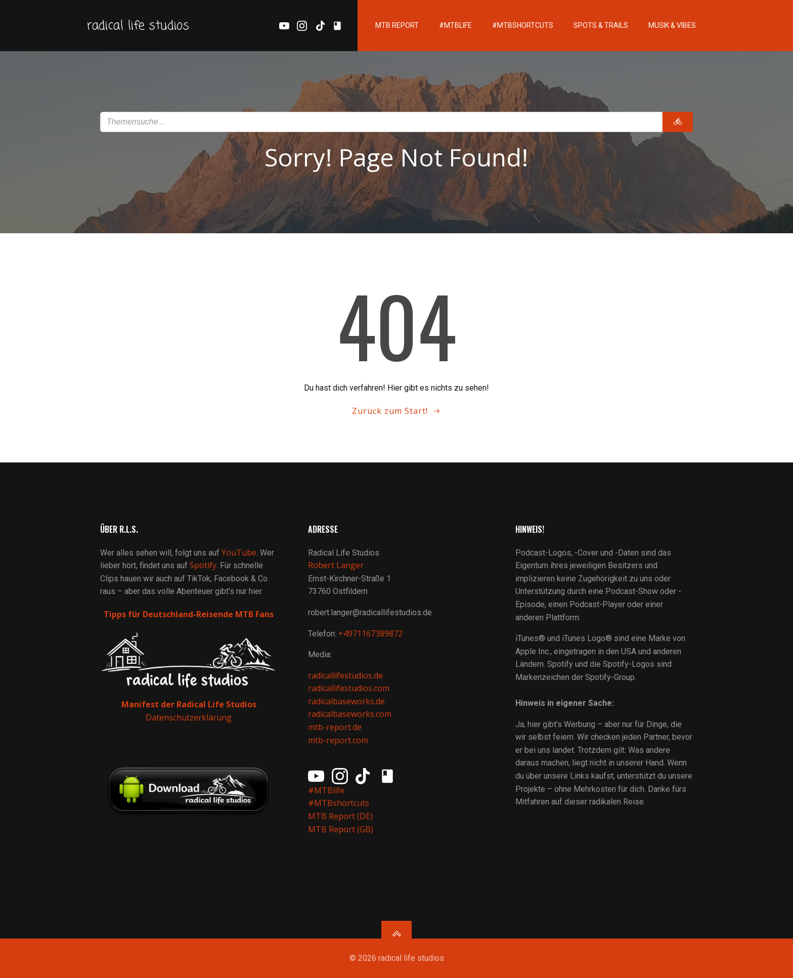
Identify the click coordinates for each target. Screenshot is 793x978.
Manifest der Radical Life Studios (188, 704)
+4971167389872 (370, 633)
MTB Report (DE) (340, 816)
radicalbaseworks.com (349, 713)
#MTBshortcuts (522, 25)
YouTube (239, 552)
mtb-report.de (335, 727)
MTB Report (397, 25)
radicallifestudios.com (348, 688)
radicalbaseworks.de (346, 701)
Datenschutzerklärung (189, 717)
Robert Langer (336, 565)
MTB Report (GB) (341, 829)
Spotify (203, 565)
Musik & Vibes (672, 25)
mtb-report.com (338, 740)
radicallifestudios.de (345, 675)
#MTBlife (455, 25)
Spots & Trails (601, 25)
